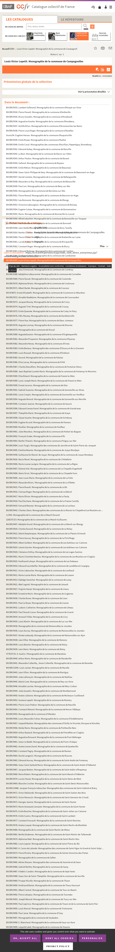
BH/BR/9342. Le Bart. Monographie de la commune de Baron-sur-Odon (38, 153)
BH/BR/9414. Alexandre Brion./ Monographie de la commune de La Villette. (40, 482)
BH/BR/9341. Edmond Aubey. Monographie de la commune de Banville (38, 149)
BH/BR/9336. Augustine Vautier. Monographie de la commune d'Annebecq (40, 121)
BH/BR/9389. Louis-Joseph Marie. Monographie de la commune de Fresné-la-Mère (43, 380)
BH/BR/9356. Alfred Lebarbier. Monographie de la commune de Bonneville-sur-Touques (46, 218)
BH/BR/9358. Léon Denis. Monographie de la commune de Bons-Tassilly (39, 227)
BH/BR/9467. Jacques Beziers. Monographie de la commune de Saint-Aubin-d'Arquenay (46, 769)
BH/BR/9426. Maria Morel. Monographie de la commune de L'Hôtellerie (38, 459)
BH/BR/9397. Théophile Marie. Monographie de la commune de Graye (38, 413)
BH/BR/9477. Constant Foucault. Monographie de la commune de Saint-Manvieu (43, 820)
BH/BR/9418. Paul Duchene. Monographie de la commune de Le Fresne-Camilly (42, 501)
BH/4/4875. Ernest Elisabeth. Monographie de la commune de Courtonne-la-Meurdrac (45, 292)
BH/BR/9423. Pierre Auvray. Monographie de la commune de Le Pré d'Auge (40, 538)
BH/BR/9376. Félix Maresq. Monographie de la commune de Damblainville (40, 315)
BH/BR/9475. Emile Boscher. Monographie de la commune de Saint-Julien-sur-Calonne (46, 811)
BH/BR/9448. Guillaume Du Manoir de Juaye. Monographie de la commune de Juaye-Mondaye (49, 454)
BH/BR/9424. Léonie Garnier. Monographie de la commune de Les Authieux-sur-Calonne (46, 547)
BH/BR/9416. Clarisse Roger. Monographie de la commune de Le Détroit (39, 491)
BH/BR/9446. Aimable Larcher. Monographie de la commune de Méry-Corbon (41, 686)
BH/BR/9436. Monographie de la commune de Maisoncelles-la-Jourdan (39, 626)
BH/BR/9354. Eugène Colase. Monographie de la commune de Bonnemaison (41, 209)
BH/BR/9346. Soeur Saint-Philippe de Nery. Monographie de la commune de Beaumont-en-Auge (50, 172)
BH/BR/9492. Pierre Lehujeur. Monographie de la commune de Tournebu (39, 894)
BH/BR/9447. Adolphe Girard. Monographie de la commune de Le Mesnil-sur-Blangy (44, 524)
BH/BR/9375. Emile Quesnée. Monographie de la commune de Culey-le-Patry (41, 311)
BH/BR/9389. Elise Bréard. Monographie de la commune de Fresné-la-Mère (40, 376)
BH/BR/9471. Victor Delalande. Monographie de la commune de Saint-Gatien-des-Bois (46, 792)
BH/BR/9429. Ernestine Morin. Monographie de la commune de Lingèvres (39, 593)
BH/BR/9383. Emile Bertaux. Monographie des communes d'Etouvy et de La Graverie (45, 348)
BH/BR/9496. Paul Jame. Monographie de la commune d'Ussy (34, 913)
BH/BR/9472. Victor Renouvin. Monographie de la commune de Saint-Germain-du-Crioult (47, 797)
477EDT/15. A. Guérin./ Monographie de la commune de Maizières (36, 653)
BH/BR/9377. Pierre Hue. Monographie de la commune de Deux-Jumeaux (39, 320)
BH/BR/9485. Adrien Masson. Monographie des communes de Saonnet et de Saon (43, 862)
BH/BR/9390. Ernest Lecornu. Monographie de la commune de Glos (37, 385)
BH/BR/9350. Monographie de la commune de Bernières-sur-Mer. (36, 190)
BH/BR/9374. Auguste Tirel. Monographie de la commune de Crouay (37, 306)
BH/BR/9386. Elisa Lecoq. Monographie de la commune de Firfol (35, 362)
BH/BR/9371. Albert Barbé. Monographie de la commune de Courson (37, 288)
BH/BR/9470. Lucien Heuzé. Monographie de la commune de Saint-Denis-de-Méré (43, 778)
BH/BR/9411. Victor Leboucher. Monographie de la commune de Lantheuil (40, 570)
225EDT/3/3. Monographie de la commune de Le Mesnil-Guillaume (36, 519)
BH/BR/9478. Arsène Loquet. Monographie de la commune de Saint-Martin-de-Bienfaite (46, 825)
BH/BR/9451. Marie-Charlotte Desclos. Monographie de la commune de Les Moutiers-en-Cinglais (50, 556)
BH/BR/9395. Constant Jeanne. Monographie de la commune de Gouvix (39, 403)
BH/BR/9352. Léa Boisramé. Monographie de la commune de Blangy (37, 200)
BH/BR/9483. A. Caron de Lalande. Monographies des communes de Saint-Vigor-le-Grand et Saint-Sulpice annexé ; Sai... (55, 848)
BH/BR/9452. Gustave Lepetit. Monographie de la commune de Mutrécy (39, 700)
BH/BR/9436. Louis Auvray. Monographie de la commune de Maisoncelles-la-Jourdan (45, 630)
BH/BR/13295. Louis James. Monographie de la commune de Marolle (37, 667)
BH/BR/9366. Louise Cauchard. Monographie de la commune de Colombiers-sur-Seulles (46, 264)
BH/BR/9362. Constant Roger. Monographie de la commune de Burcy (37, 246)
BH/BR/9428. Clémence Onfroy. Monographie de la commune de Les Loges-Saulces (44, 552)
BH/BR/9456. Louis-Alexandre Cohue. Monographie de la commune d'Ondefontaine (44, 718)
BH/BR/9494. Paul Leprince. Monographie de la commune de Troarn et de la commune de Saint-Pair (52, 903)
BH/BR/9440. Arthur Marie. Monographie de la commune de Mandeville (38, 658)
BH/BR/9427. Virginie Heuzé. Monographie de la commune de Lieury (37, 589)
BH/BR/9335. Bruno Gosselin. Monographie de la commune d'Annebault (39, 116)
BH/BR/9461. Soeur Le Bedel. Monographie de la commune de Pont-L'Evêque (41, 741)
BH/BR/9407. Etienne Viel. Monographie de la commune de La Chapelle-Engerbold (44, 468)
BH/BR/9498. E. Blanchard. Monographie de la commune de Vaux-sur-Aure (40, 922)
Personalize (92, 938)
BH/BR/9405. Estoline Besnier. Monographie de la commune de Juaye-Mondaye (42, 450)
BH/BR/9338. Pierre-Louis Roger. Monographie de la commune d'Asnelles (39, 130)
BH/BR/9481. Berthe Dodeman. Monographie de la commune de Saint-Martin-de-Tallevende (48, 834)
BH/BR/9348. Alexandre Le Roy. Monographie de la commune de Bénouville (40, 181)
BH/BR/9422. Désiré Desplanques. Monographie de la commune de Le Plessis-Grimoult (46, 533)
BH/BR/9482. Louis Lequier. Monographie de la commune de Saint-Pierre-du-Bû (43, 843)
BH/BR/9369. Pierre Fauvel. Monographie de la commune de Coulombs (38, 278)
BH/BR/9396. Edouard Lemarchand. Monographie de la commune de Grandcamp (43, 408)
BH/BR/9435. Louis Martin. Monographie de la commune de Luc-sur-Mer (39, 621)
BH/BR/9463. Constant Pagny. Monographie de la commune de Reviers (38, 751)
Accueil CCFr (8, 48)
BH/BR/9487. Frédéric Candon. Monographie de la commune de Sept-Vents (40, 871)
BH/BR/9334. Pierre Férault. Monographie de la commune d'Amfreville (38, 112)
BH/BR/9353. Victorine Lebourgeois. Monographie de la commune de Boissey (41, 204)
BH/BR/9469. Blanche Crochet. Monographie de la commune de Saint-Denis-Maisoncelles (47, 783)
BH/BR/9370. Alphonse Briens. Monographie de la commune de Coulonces (40, 283)
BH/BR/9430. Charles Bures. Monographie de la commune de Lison (36, 598)
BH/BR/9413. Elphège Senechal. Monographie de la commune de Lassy (38, 579)
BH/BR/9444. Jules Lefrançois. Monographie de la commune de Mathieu (39, 677)
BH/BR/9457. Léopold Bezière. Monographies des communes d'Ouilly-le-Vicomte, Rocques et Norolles (53, 723)
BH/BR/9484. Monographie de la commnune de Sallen (31, 857)
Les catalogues (19, 19)
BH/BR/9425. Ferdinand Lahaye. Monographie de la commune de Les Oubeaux (42, 561)
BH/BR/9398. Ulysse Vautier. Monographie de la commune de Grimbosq (39, 417)
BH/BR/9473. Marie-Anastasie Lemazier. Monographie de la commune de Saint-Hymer (45, 806)
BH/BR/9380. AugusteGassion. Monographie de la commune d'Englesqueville (41, 334)
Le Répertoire (72, 19)
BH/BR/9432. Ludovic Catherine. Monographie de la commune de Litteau (39, 607)
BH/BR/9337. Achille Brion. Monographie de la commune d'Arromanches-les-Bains (44, 126)
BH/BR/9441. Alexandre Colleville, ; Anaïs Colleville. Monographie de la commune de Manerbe (49, 663)
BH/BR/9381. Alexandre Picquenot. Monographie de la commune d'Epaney (40, 339)
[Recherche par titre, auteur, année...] (54, 27)
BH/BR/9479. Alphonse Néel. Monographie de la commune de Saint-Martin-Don (42, 839)
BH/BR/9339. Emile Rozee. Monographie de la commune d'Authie (36, 139)
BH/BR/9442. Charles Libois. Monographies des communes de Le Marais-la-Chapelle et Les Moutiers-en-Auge (55, 510)
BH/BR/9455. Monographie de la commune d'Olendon (31, 714)
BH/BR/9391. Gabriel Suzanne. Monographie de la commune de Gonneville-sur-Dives (45, 389)
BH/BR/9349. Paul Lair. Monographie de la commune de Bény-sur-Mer (38, 186)
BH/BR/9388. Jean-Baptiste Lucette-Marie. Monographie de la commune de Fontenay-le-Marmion (51, 371)
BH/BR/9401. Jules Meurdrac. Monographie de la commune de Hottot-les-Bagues (43, 431)
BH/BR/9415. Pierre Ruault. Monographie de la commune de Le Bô (36, 487)
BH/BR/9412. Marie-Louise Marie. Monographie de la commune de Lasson (40, 575)
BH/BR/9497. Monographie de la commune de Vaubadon (32, 917)
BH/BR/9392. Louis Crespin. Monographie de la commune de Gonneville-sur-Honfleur (45, 394)
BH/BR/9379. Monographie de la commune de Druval (30, 329)
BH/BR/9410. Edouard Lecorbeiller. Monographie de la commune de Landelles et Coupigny (47, 565)
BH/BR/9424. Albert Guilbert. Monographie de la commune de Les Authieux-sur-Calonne (46, 542)
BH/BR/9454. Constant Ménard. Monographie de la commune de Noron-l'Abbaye (43, 709)
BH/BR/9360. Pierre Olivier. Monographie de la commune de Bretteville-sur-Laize (43, 237)
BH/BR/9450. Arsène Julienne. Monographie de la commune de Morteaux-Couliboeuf (45, 695)
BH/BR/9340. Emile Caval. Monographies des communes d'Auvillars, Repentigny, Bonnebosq (48, 144)
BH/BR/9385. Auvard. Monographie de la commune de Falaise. (34, 357)
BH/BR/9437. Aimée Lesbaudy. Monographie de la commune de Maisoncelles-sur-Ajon (45, 635)
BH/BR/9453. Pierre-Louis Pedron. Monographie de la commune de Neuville (41, 704)
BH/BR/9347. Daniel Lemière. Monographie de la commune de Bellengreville (41, 176)
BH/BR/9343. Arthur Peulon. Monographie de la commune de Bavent (37, 158)
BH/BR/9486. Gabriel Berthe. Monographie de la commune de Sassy (37, 866)
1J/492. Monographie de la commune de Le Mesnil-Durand (33, 514)
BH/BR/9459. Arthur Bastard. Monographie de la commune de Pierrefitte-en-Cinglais (45, 732)
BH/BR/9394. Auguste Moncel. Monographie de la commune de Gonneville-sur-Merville (46, 399)
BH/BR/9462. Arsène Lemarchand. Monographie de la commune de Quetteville (42, 746)
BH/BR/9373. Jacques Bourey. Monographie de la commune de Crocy (38, 302)
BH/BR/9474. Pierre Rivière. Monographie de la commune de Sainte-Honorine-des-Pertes (47, 852)
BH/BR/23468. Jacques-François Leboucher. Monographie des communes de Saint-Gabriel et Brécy (51, 788)
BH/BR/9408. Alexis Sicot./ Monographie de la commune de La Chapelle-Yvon (41, 473)
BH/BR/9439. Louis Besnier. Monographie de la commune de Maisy (36, 644)
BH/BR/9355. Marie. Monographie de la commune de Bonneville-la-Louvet (40, 214)
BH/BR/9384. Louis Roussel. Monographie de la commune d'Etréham (37, 352)
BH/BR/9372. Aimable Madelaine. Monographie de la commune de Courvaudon (42, 297)
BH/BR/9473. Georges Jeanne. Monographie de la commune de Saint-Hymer (41, 802)
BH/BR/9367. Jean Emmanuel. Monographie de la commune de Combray (39, 269)
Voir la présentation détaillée (92, 91)
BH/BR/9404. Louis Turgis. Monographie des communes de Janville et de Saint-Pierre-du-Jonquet (51, 445)
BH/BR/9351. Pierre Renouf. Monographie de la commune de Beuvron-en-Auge (42, 195)
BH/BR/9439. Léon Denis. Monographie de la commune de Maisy (35, 649)
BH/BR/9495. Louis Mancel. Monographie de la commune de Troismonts (39, 908)
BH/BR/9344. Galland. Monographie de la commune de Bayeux (35, 163)
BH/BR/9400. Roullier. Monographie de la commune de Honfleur (35, 427)
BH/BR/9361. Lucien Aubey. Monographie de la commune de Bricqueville (39, 241)
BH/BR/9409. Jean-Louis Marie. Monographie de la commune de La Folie (39, 477)
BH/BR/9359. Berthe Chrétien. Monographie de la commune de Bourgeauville (41, 232)
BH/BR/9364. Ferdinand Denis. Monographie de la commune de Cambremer (41, 255)
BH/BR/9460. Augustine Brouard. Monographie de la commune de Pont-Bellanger (43, 737)
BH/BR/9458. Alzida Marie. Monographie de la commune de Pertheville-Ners (41, 727)
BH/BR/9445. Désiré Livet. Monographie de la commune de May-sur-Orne (39, 681)
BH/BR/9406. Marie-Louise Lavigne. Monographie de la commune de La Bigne (42, 464)
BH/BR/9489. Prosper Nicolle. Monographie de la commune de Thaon (38, 880)
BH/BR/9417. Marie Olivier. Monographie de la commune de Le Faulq (37, 496)
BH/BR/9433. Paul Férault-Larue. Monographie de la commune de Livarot (40, 612)
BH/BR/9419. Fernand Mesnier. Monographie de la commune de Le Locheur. (40, 505)
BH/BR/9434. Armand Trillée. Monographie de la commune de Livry (37, 616)
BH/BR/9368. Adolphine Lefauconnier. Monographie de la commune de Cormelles (43, 274)
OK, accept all (25, 938)
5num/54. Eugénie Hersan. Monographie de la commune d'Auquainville (39, 135)
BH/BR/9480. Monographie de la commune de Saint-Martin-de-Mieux (38, 829)
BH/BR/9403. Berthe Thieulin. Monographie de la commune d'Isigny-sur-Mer (41, 440)
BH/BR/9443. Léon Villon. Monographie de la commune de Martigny (37, 672)
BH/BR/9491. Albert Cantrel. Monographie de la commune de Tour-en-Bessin (41, 890)
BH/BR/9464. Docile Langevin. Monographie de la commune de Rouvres (39, 755)
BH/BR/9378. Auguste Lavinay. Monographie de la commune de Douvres (39, 325)
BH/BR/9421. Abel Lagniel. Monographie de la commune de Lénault (37, 584)
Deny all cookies (60, 938)
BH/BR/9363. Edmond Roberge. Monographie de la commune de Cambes (39, 251)
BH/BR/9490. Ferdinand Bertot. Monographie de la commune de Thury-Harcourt (43, 885)
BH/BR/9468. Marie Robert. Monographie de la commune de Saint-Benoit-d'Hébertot (45, 774)
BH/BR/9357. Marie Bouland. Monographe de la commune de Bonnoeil (38, 223)
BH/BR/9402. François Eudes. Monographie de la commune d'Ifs (35, 436)
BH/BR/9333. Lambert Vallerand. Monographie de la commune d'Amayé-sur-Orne (43, 107)
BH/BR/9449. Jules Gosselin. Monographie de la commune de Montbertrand (41, 690)
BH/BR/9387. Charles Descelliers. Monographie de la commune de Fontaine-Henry (44, 366)
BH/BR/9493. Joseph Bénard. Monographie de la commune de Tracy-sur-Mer (41, 899)
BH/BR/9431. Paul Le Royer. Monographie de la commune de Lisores (37, 602)
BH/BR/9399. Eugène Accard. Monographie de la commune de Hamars (38, 422)
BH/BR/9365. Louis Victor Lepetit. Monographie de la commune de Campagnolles (43, 260)
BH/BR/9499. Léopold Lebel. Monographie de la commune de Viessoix (38, 927)
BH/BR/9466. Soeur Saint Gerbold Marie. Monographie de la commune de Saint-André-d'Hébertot (51, 765)
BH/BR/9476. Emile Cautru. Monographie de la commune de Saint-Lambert (40, 815)
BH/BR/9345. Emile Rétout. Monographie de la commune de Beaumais (38, 167)
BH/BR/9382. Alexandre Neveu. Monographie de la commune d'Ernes (37, 343)
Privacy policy (58, 946)
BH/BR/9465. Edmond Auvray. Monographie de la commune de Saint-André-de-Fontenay (47, 760)
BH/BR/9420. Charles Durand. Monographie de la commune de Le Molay (39, 528)
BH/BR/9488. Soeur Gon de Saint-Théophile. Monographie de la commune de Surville (45, 876)
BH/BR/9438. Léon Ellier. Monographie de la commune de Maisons (36, 640)
